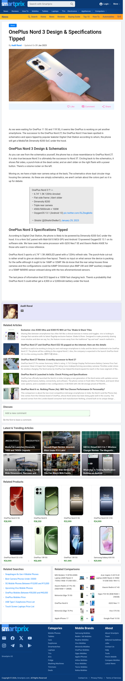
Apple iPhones (81, 657)
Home (43, 17)
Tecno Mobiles (81, 667)
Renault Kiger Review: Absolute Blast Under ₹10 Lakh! (59, 449)
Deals (50, 670)
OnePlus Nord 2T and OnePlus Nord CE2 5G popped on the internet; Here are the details (63, 345)
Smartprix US (7, 656)
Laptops (55, 11)
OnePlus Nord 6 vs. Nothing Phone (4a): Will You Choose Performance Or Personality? (63, 389)
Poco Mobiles (81, 663)
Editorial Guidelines (113, 640)
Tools (107, 653)
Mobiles (35, 11)
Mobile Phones (54, 633)
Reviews (15, 11)
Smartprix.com (23, 678)
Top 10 (86, 17)
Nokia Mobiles (81, 670)
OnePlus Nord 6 (40, 518)
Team (107, 636)
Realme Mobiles (82, 640)
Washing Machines (56, 663)
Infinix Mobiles (81, 660)
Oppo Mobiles (81, 653)
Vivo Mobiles (80, 643)
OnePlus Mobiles (82, 650)
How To (25, 11)
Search (32, 16)
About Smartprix (112, 633)
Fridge (50, 660)
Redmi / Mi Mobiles (83, 636)
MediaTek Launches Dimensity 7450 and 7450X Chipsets (20, 449)
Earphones (52, 643)
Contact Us (109, 647)
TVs (63, 11)
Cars (50, 640)
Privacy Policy (97, 678)
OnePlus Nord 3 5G (12, 518)
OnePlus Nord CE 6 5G (13, 558)
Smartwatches (54, 647)
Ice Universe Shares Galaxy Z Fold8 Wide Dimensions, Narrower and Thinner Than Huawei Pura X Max (22, 472)
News (5, 11)
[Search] (49, 4)
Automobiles (108, 17)
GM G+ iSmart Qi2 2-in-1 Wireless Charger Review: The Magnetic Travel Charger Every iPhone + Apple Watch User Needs (99, 449)
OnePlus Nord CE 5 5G (103, 518)
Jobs (107, 643)
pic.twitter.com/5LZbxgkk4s (78, 213)
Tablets (45, 11)
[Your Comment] (46, 413)
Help (107, 650)
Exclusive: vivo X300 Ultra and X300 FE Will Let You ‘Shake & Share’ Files (56, 330)
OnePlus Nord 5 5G (72, 518)
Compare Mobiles (112, 660)
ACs (50, 657)
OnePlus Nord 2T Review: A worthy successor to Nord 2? (48, 359)
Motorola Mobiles (82, 647)
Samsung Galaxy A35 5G (104, 558)
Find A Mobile (110, 657)
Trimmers (52, 667)
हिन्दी (119, 17)
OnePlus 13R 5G (71, 558)
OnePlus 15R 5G (40, 558)
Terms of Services (113, 678)
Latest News (110, 663)
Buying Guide (74, 17)
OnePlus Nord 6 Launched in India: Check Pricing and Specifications (54, 374)
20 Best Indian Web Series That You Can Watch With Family (59, 471)
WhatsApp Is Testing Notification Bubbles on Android (99, 471)
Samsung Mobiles (82, 633)
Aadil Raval (26, 305)
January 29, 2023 (70, 220)
